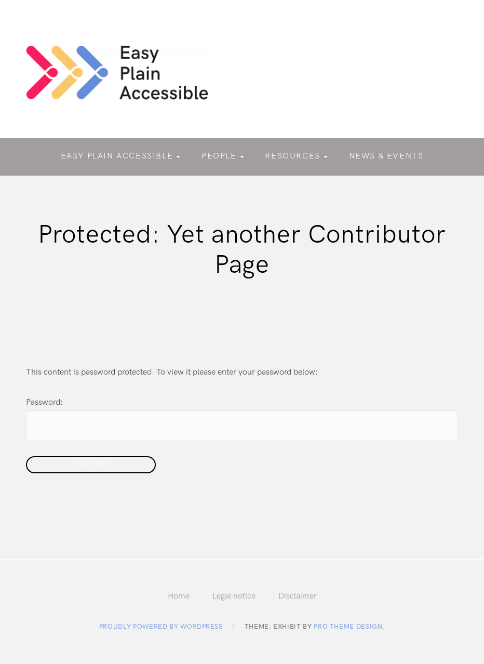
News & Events (386, 156)
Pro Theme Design (348, 626)
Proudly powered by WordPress (161, 626)
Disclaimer (297, 596)
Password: (242, 419)
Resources (292, 156)
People (219, 156)
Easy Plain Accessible (117, 156)
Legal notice (234, 596)
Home (179, 596)
